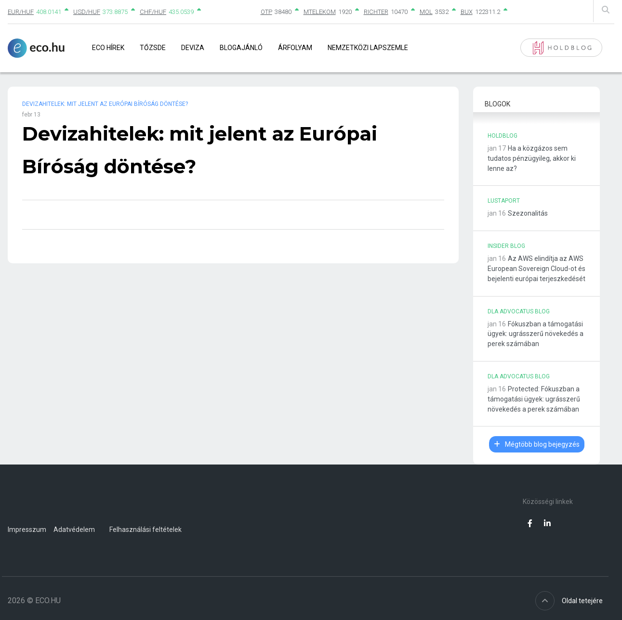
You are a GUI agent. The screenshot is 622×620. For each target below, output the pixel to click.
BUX (467, 11)
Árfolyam (295, 48)
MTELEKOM (320, 11)
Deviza (192, 48)
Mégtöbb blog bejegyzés (537, 444)
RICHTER (376, 11)
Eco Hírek (108, 48)
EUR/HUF (21, 11)
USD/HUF (86, 11)
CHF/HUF (153, 11)
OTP (266, 11)
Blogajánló (241, 48)
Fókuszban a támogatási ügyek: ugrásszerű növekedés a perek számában (535, 334)
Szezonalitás (528, 213)
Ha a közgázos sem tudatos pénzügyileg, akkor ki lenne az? (532, 158)
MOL (426, 11)
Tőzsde (153, 48)
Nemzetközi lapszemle (368, 48)
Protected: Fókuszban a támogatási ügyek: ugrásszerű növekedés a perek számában (534, 399)
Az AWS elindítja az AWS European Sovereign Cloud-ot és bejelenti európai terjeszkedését (536, 269)
